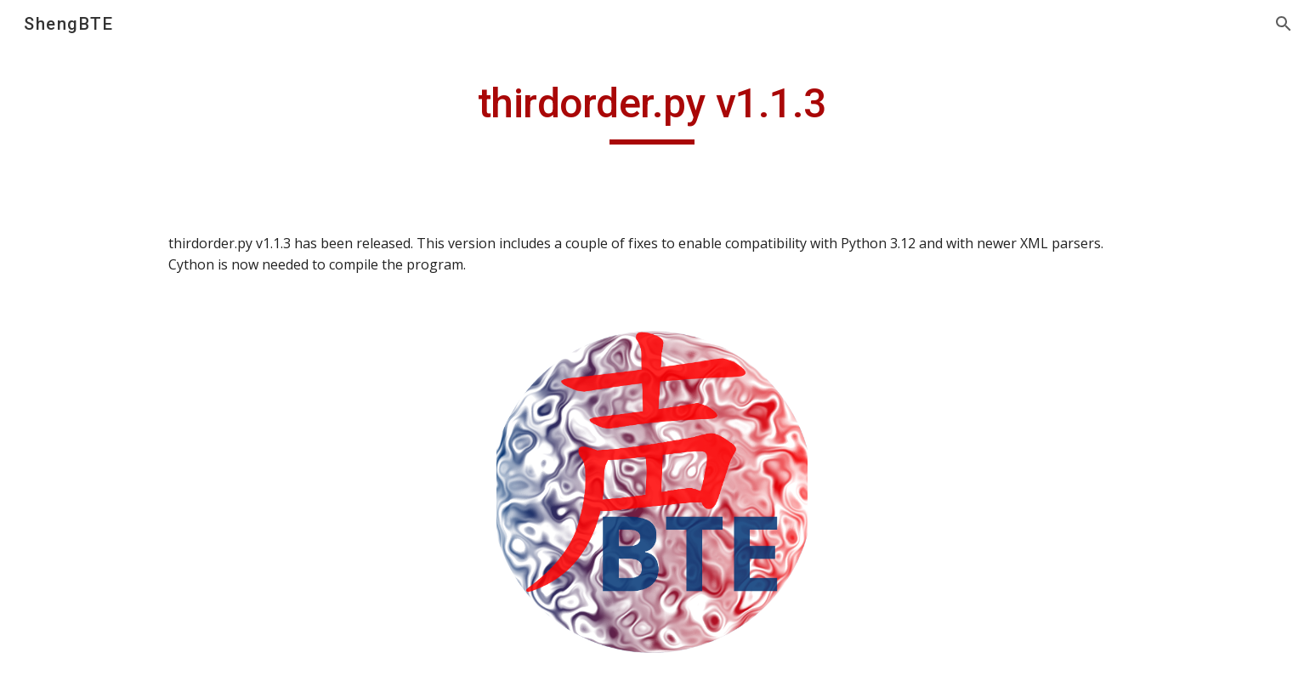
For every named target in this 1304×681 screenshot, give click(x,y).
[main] (652, 111)
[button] (1283, 23)
